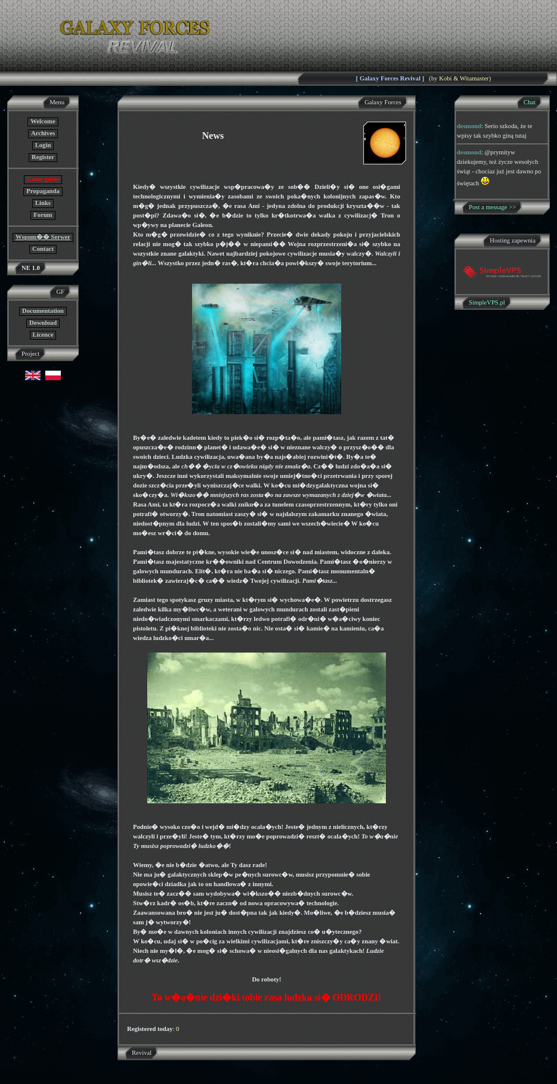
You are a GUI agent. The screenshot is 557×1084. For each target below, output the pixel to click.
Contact (43, 249)
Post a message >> (492, 207)
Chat (530, 102)
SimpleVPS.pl (487, 302)
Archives (43, 133)
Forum (42, 215)
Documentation (43, 311)
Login (43, 145)
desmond (469, 126)
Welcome (42, 121)
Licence (43, 334)
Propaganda (42, 191)
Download (43, 322)
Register (43, 157)
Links (43, 203)
